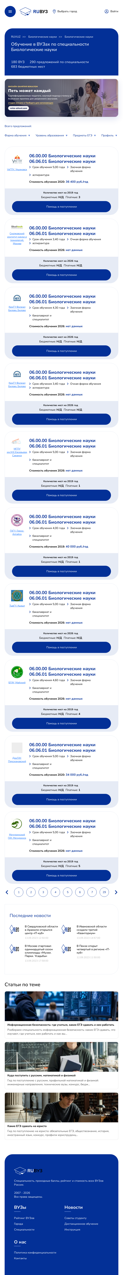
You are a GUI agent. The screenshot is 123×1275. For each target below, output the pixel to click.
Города (18, 1224)
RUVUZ (16, 37)
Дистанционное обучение (81, 1224)
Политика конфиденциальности (35, 1252)
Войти (114, 11)
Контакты (20, 1258)
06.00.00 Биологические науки (62, 156)
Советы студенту (75, 1218)
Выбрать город (67, 11)
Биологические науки (42, 37)
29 (104, 892)
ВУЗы (20, 1207)
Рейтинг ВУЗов (24, 1218)
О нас (20, 1242)
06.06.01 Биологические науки (62, 161)
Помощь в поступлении (61, 206)
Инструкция (72, 1229)
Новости (73, 1207)
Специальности (24, 1229)
